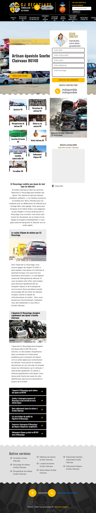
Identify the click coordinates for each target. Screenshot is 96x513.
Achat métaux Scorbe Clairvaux (48, 471)
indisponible (47, 6)
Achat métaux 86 (63, 18)
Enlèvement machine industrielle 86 (72, 18)
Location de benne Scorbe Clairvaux (47, 465)
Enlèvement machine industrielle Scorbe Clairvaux (74, 460)
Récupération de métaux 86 (34, 18)
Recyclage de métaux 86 (23, 18)
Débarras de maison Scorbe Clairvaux (48, 458)
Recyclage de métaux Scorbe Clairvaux (21, 466)
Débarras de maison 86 (45, 18)
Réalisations (20, 76)
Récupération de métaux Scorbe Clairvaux (22, 472)
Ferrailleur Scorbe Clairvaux (20, 459)
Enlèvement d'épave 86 (84, 18)
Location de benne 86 (54, 18)
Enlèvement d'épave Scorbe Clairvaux (74, 467)
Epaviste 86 (13, 18)
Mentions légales (61, 507)
